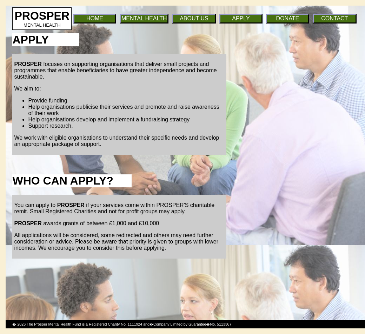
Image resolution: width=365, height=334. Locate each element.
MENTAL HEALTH (144, 18)
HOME (94, 18)
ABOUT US (194, 18)
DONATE (287, 18)
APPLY (241, 18)
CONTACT (334, 18)
